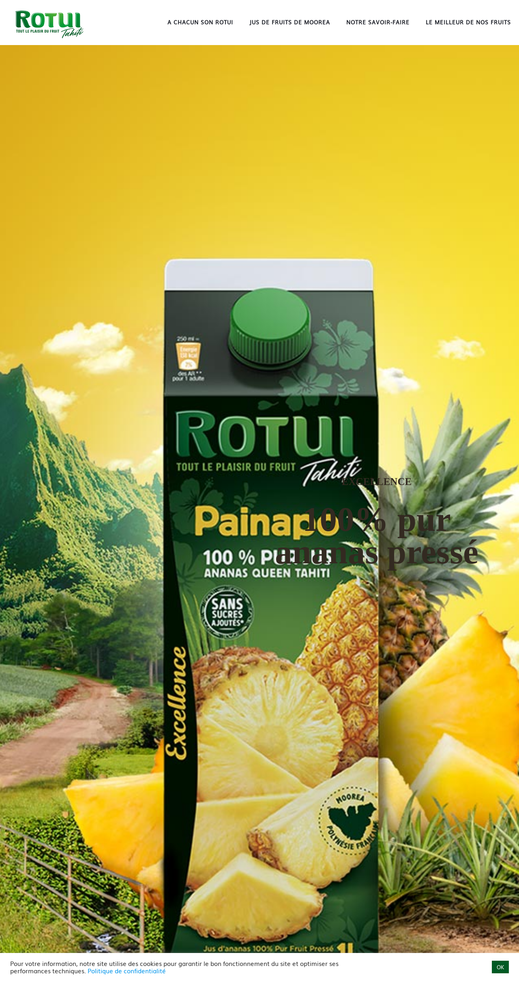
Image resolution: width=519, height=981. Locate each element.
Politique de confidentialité (127, 970)
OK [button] (500, 967)
